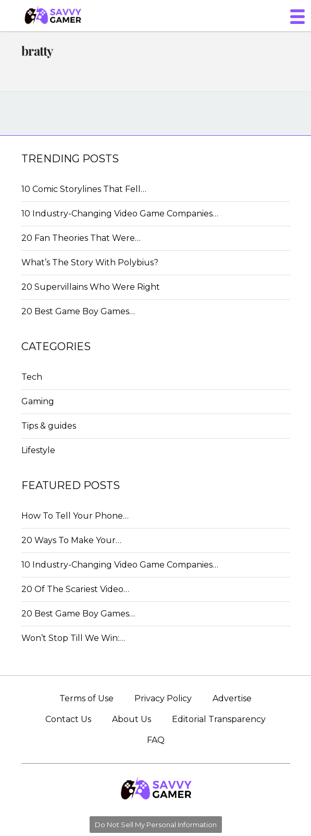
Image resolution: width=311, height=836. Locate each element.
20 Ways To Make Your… (71, 540)
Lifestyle (38, 450)
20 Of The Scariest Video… (75, 589)
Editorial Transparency (219, 719)
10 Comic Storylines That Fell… (83, 189)
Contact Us (68, 719)
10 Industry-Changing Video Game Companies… (119, 213)
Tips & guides (48, 426)
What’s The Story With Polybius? (89, 262)
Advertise (232, 698)
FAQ (156, 740)
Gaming (37, 401)
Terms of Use (86, 698)
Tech (31, 377)
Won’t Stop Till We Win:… (73, 638)
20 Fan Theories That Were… (81, 238)
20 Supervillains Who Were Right (90, 287)
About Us (131, 719)
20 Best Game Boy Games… (78, 311)
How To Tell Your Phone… (75, 516)
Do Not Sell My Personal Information (156, 824)
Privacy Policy (163, 698)
